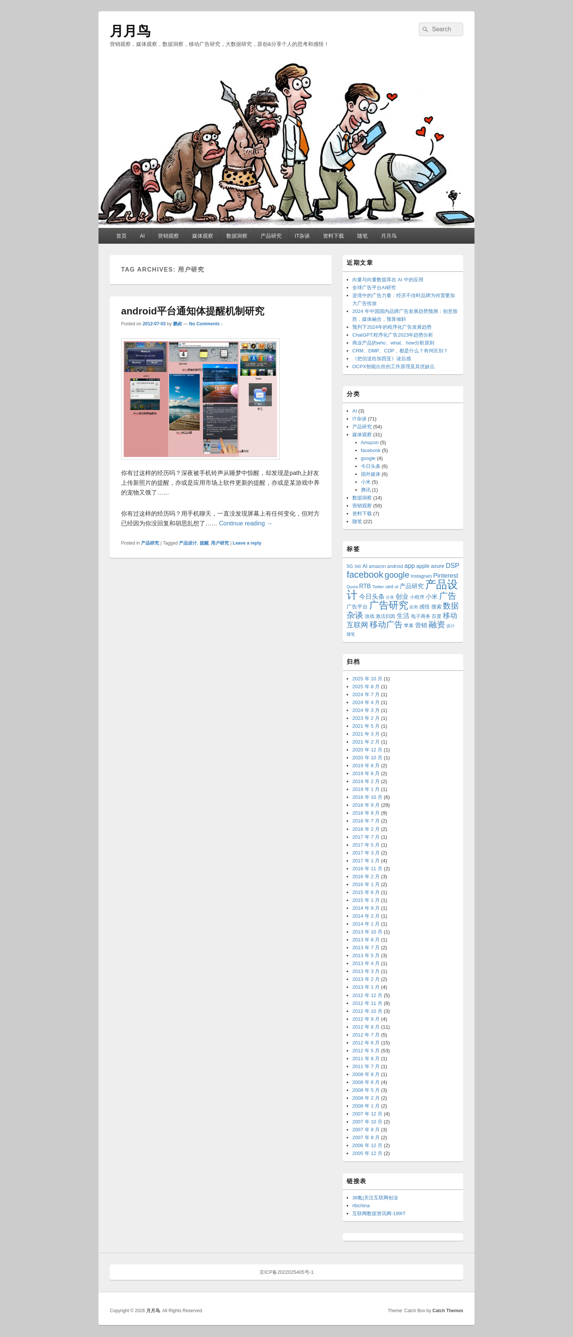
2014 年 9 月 (366, 908)
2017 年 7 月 (366, 837)
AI (142, 236)
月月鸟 (130, 31)
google (368, 458)
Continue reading (245, 523)
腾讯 (366, 490)
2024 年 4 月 (366, 702)
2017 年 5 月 (366, 845)
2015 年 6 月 (366, 892)
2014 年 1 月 (366, 924)
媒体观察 (202, 236)
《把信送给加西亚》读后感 (381, 358)
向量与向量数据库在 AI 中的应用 (387, 279)
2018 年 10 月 (367, 797)
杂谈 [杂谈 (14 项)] (355, 615)
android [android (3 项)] (395, 566)
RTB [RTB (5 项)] (365, 586)
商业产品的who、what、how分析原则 (393, 343)
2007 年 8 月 (366, 1137)
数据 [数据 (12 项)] (451, 605)
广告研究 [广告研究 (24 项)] (388, 605)
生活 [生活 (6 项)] (403, 615)
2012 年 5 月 (366, 1050)
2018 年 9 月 (366, 805)
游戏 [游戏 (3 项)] (369, 616)
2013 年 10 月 (367, 932)
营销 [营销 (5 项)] (421, 625)
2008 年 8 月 (366, 1074)
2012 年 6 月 (366, 1043)
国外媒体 (370, 474)
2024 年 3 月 (366, 710)
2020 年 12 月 (367, 750)
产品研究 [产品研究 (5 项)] (412, 586)
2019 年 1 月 (366, 789)
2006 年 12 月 (367, 1145)
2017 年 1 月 (366, 861)
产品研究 (271, 236)
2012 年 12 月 (367, 995)
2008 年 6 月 (366, 1082)
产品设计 (188, 543)
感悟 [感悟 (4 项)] (424, 607)
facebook (371, 450)
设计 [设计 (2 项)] (450, 626)
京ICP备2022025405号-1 (286, 1272)
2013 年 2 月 (366, 979)
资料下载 (333, 236)
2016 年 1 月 (366, 884)
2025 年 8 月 (366, 686)
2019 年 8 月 (366, 765)
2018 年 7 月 (366, 821)
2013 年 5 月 (366, 955)
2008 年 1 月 (366, 1106)
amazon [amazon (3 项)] (377, 566)
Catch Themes (447, 1310)
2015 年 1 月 (366, 900)
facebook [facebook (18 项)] (365, 574)
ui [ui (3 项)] (397, 586)
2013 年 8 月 (366, 939)
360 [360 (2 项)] (358, 566)
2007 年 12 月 (367, 1114)
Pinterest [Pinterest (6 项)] (445, 575)
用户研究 (220, 543)
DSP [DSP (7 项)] (452, 565)
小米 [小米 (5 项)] (432, 596)
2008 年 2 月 (366, 1098)
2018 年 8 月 (366, 813)
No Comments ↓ (206, 323)
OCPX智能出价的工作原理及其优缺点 (393, 366)
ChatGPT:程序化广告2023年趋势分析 (392, 335)
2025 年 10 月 (367, 678)
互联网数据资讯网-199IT (379, 1213)
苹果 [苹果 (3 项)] (409, 625)
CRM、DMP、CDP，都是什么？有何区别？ (400, 351)
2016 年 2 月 (366, 876)
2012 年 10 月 (367, 1011)
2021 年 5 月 (366, 726)
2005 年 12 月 (367, 1153)
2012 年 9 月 (366, 1019)
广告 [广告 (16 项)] (447, 596)
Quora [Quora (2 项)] (352, 586)
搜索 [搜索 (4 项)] (436, 607)
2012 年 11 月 (367, 1003)
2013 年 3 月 (366, 971)
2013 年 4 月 (366, 963)
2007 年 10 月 (367, 1122)
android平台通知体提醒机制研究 (192, 311)
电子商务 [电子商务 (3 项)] (421, 616)
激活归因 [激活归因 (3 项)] (385, 616)
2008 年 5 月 (366, 1090)
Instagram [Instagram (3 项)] (421, 576)
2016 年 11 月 (367, 868)
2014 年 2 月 (366, 916)
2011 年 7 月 (366, 1066)
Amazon (370, 442)
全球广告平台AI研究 (374, 287)
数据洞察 (236, 236)
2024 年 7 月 (366, 694)
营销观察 (168, 236)
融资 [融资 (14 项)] (437, 624)
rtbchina (361, 1205)
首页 (121, 236)
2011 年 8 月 (366, 1058)
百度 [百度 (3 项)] (436, 616)
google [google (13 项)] (397, 575)
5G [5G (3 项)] (350, 566)
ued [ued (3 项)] (389, 586)
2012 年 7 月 (366, 1035)
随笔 (362, 236)
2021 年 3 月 (366, 734)
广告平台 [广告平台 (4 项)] (357, 607)
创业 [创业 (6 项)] (402, 596)
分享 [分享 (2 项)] (390, 597)
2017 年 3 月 (366, 853)
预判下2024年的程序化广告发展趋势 (392, 327)
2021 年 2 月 (366, 742)
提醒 (204, 543)
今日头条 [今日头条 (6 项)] (372, 596)
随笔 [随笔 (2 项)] (351, 634)
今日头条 (370, 466)
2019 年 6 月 (366, 773)
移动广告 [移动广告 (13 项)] (386, 624)
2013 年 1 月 (366, 987)
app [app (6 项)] (410, 565)
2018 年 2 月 (366, 829)
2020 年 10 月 (367, 757)
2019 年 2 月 (366, 781)
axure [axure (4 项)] (437, 566)
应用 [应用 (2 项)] (413, 607)
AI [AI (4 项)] (365, 566)
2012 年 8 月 (366, 1027)
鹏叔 (177, 323)
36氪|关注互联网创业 (375, 1197)
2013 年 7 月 (366, 947)
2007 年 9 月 (366, 1129)
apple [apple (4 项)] (422, 566)
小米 (366, 482)
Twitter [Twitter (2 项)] (378, 586)
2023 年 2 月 (366, 718)
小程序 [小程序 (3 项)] (417, 597)
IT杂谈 (302, 236)
